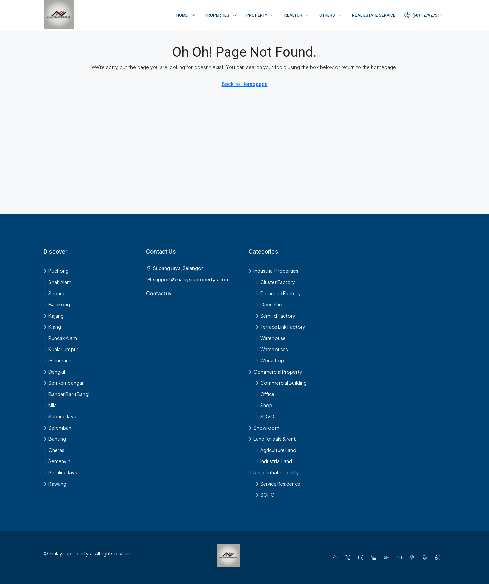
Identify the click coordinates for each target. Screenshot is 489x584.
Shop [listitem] (264, 405)
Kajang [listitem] (54, 316)
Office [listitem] (265, 394)
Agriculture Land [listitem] (276, 450)
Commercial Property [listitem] (275, 372)
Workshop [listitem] (270, 360)
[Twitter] (349, 557)
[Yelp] (426, 557)
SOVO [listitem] (265, 416)
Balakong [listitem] (57, 304)
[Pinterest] (413, 557)
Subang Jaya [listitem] (60, 416)
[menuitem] (423, 15)
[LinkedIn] (375, 557)
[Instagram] (362, 557)
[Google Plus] (387, 557)
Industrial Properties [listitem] (273, 271)
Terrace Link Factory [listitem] (280, 327)
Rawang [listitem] (55, 484)
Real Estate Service (373, 15)
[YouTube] (400, 557)
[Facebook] (336, 557)
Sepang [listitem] (55, 293)
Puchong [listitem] (56, 271)
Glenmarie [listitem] (58, 360)
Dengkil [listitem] (54, 372)
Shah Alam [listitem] (58, 282)
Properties (217, 15)
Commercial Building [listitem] (281, 383)
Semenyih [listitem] (57, 461)
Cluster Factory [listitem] (275, 282)
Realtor (293, 15)
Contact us (158, 293)
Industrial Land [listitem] (274, 461)
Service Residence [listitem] (278, 484)
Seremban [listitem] (58, 428)
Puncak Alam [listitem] (60, 338)
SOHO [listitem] (265, 495)
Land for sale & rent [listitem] (272, 439)
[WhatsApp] (439, 557)
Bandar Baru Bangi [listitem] (66, 394)
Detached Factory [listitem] (278, 293)
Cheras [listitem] (54, 450)
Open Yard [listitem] (270, 304)
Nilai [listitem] (51, 405)
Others (327, 15)
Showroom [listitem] (264, 428)
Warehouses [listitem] (272, 349)
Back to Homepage (245, 84)
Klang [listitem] (52, 327)
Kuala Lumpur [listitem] (61, 349)
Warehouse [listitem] (271, 338)
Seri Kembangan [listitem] (64, 383)
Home (182, 15)
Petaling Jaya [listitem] (60, 472)
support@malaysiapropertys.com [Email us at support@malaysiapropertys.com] (191, 279)
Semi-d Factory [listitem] (276, 316)
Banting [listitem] (55, 439)
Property (256, 15)
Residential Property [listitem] (274, 472)
